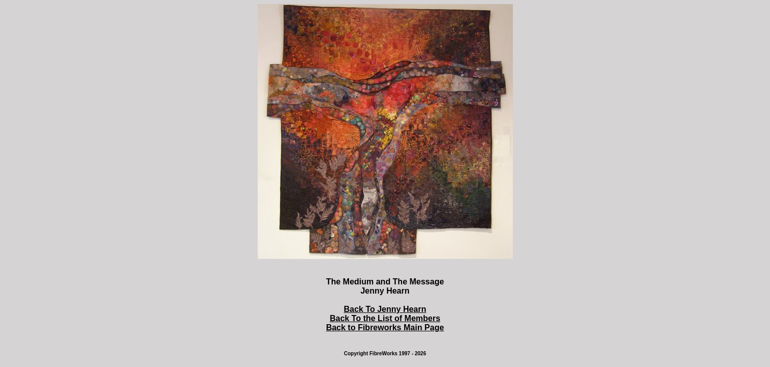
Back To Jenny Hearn (385, 309)
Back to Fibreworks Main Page (385, 327)
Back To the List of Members (385, 318)
